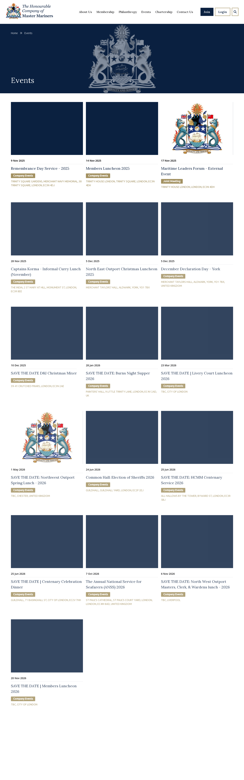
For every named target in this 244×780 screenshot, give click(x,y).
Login (222, 12)
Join (207, 12)
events (28, 33)
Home (14, 33)
